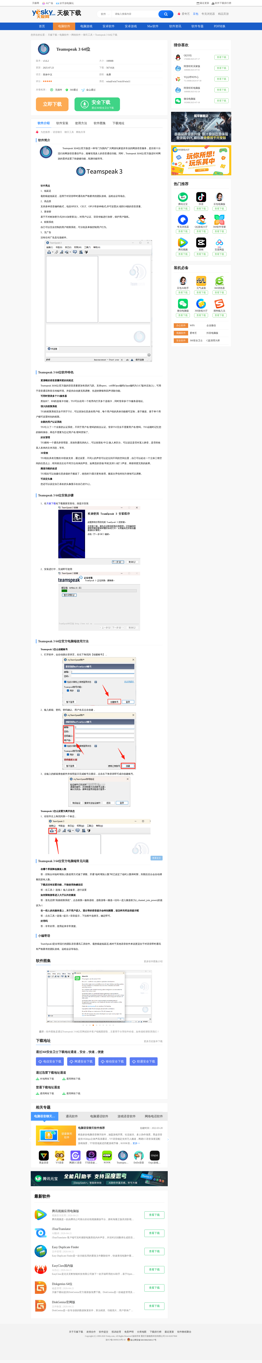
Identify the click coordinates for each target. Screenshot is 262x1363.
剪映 (201, 249)
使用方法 (81, 123)
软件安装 (62, 123)
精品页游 (223, 13)
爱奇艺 (186, 13)
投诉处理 (116, 1332)
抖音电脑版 (212, 333)
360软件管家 (219, 227)
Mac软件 (153, 26)
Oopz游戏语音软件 (155, 1162)
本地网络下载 (45, 1079)
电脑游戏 (86, 26)
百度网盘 (219, 249)
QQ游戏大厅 (201, 227)
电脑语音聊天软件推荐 (91, 1128)
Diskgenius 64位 (62, 1284)
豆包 (195, 13)
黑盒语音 (43, 1162)
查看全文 (156, 858)
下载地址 (118, 123)
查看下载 (154, 1214)
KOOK (107, 1162)
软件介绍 (44, 123)
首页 (42, 26)
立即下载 (52, 104)
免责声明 (129, 1332)
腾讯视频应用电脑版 (65, 1211)
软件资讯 (175, 26)
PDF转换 (219, 26)
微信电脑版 (183, 311)
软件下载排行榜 (223, 3)
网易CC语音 (75, 1162)
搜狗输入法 (219, 311)
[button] (169, 1139)
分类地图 (141, 1332)
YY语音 (60, 1162)
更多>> (136, 1143)
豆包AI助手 (183, 288)
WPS (192, 325)
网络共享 (80, 132)
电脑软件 (64, 26)
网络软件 (76, 35)
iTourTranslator (61, 1229)
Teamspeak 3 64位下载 (106, 35)
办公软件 (181, 325)
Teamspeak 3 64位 (124, 1162)
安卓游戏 (131, 26)
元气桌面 (201, 288)
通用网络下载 (71, 1079)
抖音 (201, 204)
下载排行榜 (155, 1332)
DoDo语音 (139, 1162)
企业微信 (211, 325)
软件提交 (103, 1332)
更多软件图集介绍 (153, 961)
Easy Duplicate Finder (65, 1247)
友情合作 (91, 1332)
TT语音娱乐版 (92, 1162)
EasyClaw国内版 (62, 1265)
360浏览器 (219, 288)
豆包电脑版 (219, 204)
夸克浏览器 (208, 13)
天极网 (35, 3)
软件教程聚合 (184, 1332)
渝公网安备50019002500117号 (141, 1340)
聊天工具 (88, 35)
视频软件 (181, 333)
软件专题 (197, 26)
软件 (43, 186)
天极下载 (56, 13)
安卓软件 (109, 26)
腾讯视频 (183, 249)
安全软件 (181, 340)
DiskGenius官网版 (63, 1302)
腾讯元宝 (183, 204)
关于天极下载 (76, 1332)
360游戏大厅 (201, 311)
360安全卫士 (196, 340)
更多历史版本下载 (153, 1041)
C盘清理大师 (213, 340)
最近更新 (204, 3)
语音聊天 (57, 132)
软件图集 (100, 123)
